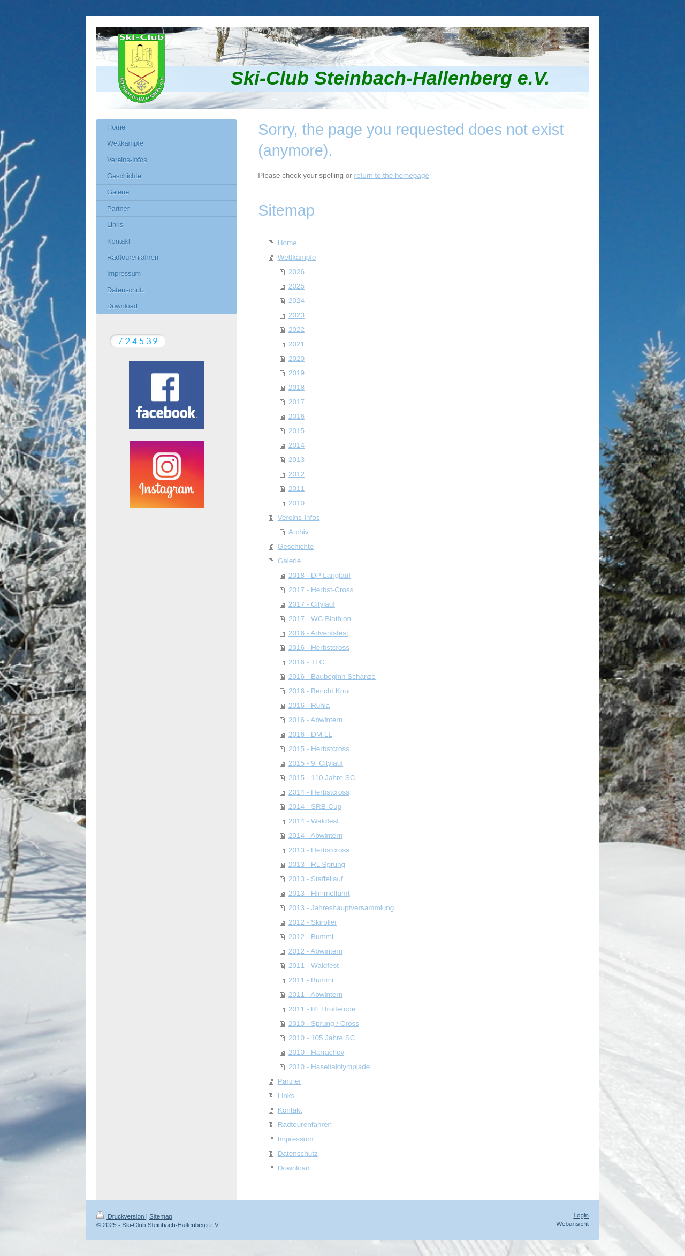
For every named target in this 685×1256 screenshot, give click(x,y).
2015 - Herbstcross (318, 749)
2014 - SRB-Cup (314, 807)
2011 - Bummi (310, 980)
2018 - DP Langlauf (319, 575)
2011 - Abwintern (315, 994)
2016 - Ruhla (309, 705)
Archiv (298, 532)
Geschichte (296, 546)
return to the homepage (391, 175)
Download (294, 1168)
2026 (296, 272)
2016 (296, 416)
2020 (296, 358)
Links (286, 1096)
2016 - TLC (306, 662)
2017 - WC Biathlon (319, 619)
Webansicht (572, 1223)
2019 (296, 373)
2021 (296, 344)
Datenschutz (298, 1153)
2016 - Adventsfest (318, 633)
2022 (296, 330)
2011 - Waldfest (313, 966)
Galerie (289, 561)
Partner (289, 1081)
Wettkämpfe (297, 257)
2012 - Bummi (310, 937)
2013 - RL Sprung (316, 864)
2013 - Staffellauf (315, 879)
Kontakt (290, 1110)
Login (581, 1215)
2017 (296, 402)
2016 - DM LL (310, 734)
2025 (296, 286)
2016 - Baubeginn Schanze (332, 676)
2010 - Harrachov (316, 1052)
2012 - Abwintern (315, 951)
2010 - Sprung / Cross (323, 1023)
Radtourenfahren (305, 1125)
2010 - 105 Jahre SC (321, 1038)
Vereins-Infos (299, 517)
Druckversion (121, 1216)
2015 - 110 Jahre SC (321, 778)
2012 (296, 474)
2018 (296, 387)
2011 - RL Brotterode (322, 1009)
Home (287, 243)
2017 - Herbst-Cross (321, 590)
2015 (296, 431)
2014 (296, 445)
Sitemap (160, 1216)
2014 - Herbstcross (318, 792)
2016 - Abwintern (315, 720)
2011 (296, 489)
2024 (296, 301)
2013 (296, 460)
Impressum (296, 1139)
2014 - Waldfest (313, 821)
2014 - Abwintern (315, 835)
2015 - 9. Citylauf (315, 763)
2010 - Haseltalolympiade (329, 1067)
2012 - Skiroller (312, 922)
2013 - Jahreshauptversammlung (341, 908)
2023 (296, 315)
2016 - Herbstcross (318, 648)
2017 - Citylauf (311, 604)
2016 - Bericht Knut (319, 691)
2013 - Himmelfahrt (319, 893)
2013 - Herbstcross (318, 850)
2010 (296, 503)
